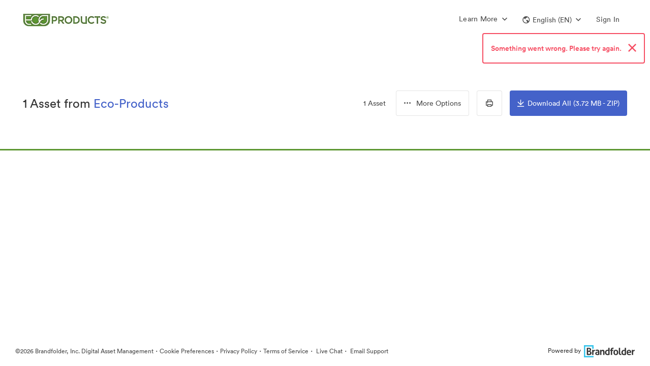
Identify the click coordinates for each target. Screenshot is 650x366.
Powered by (591, 350)
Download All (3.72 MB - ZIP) (568, 103)
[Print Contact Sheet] (489, 103)
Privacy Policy (238, 351)
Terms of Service (285, 351)
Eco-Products (131, 103)
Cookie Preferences (187, 351)
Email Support (368, 351)
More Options (432, 103)
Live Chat (329, 351)
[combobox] (432, 103)
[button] (552, 20)
